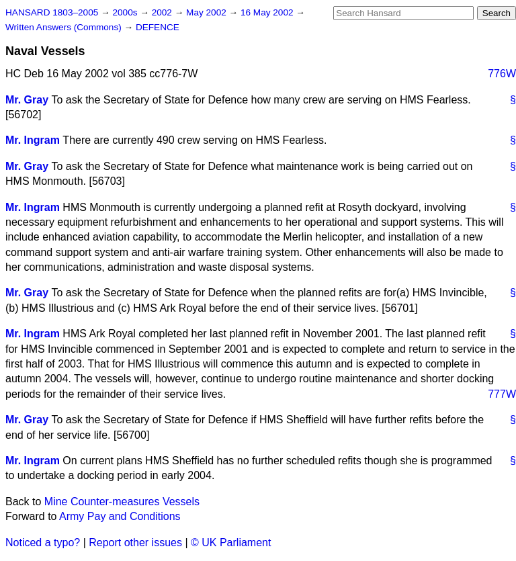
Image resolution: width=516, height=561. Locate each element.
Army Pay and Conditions (120, 516)
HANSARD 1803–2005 (51, 12)
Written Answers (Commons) (64, 27)
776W (502, 73)
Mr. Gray (26, 99)
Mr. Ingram (32, 140)
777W (502, 394)
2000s (126, 12)
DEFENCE (157, 27)
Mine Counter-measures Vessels (122, 501)
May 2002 (207, 12)
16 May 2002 (268, 12)
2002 (163, 12)
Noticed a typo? (42, 542)
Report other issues (135, 542)
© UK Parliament (231, 542)
